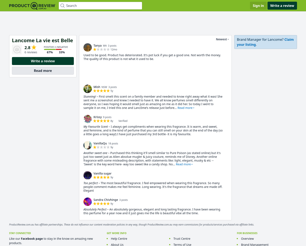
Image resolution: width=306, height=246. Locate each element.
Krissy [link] (97, 117)
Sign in (258, 5)
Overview (247, 239)
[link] (87, 47)
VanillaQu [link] (100, 143)
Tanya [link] (97, 45)
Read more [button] (184, 108)
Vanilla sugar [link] (102, 173)
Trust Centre (181, 239)
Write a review (282, 5)
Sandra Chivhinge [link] (105, 200)
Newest (219, 39)
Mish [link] (96, 87)
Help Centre (119, 239)
